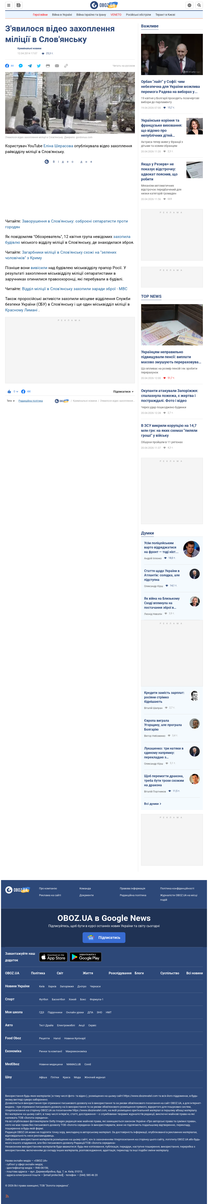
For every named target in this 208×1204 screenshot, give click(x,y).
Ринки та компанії (50, 1051)
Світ (60, 973)
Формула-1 (96, 999)
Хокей (72, 999)
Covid (87, 1064)
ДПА (90, 1012)
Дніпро (81, 986)
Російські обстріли (138, 14)
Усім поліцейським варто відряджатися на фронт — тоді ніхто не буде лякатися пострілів (160, 547)
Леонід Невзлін (153, 614)
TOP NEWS (151, 296)
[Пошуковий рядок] (199, 5)
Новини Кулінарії (74, 1038)
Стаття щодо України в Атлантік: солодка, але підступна (162, 575)
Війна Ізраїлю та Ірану (91, 14)
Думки (147, 533)
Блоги (139, 973)
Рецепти (44, 1038)
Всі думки (151, 804)
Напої (57, 1038)
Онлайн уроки (75, 1012)
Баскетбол (58, 999)
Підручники (55, 1012)
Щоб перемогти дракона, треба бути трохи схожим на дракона (164, 780)
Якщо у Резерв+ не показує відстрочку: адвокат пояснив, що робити (159, 171)
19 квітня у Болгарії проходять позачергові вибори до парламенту (170, 100)
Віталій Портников (155, 791)
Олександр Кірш (153, 586)
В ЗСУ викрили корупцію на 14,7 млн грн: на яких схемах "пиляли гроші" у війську (169, 430)
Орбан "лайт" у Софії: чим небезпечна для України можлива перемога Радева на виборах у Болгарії (170, 86)
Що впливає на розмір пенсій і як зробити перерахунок (169, 370)
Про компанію (48, 888)
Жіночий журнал (94, 1077)
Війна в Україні (62, 14)
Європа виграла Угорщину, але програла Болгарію (163, 725)
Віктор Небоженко (154, 735)
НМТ (109, 1012)
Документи (86, 895)
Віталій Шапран (153, 708)
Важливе (150, 26)
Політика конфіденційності (177, 888)
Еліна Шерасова (58, 146)
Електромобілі (66, 1025)
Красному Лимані (21, 310)
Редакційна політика (31, 400)
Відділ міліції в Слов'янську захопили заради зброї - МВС (74, 288)
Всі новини (194, 973)
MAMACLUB (74, 1064)
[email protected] (53, 1175)
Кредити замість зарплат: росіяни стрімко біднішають (164, 697)
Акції (82, 1025)
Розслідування (120, 973)
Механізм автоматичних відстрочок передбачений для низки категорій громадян (161, 189)
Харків (52, 986)
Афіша (43, 1077)
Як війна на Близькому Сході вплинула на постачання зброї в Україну (162, 603)
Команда (85, 888)
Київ (41, 986)
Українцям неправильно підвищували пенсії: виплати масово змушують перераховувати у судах (171, 357)
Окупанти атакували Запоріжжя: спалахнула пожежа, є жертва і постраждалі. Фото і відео (169, 395)
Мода (77, 1077)
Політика (38, 973)
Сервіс (92, 1025)
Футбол (43, 999)
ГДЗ (41, 1012)
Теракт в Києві (165, 14)
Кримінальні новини (29, 48)
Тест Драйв (46, 1025)
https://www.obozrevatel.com (141, 1095)
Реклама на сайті (50, 895)
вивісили (39, 267)
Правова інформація (132, 888)
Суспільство (169, 973)
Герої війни (40, 14)
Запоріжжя (67, 986)
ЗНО (99, 1012)
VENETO (116, 14)
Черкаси (95, 986)
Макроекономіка (76, 1051)
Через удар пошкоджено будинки (163, 407)
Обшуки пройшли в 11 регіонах (162, 442)
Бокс (83, 999)
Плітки (55, 1077)
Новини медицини (51, 1064)
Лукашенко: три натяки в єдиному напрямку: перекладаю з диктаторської (163, 753)
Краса (66, 1077)
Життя (88, 973)
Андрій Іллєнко (153, 558)
